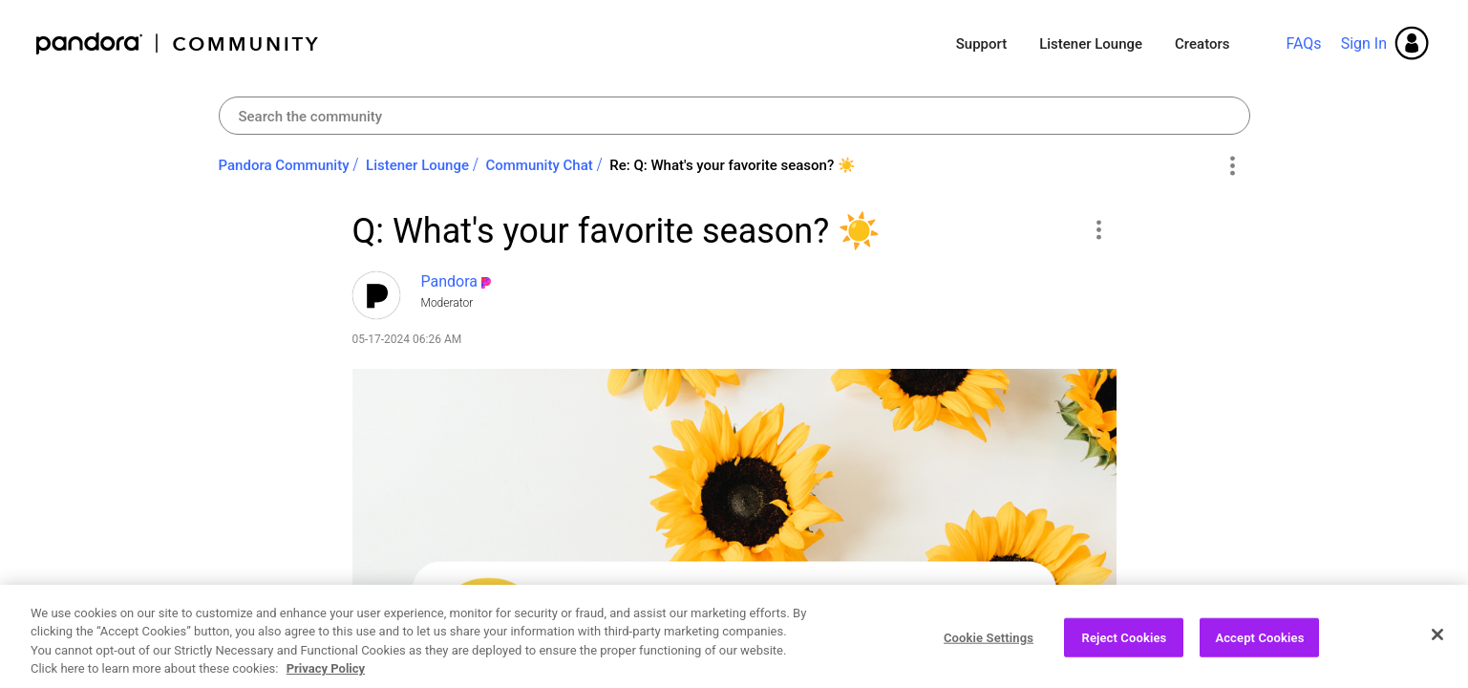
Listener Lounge (1090, 44)
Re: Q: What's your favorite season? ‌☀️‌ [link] (732, 165)
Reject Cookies (1124, 654)
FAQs (1303, 43)
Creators (1202, 44)
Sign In (1364, 43)
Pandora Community (178, 43)
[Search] (734, 116)
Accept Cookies (1259, 654)
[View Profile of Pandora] (450, 281)
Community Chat (538, 165)
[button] (1099, 229)
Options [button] (1232, 166)
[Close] (1437, 651)
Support (981, 44)
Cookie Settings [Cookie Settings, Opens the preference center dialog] (988, 654)
